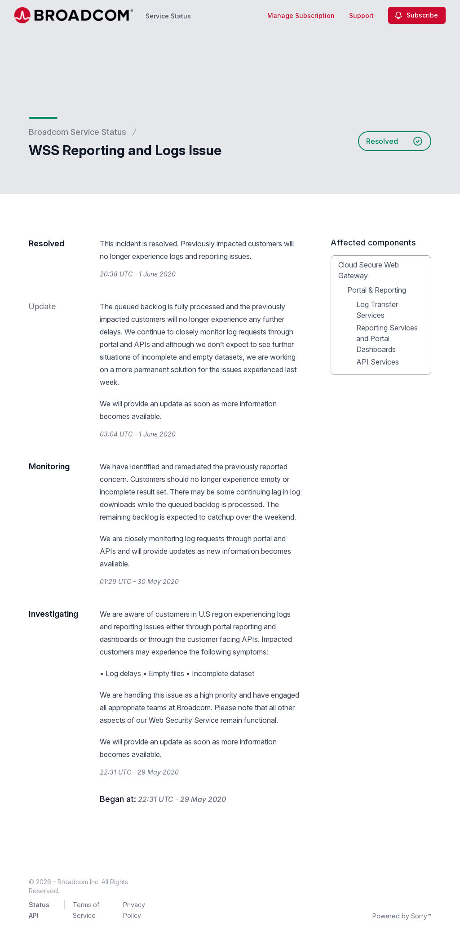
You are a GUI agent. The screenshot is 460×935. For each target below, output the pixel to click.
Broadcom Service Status (77, 132)
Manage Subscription (301, 15)
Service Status (168, 16)
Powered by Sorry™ (401, 916)
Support (361, 15)
